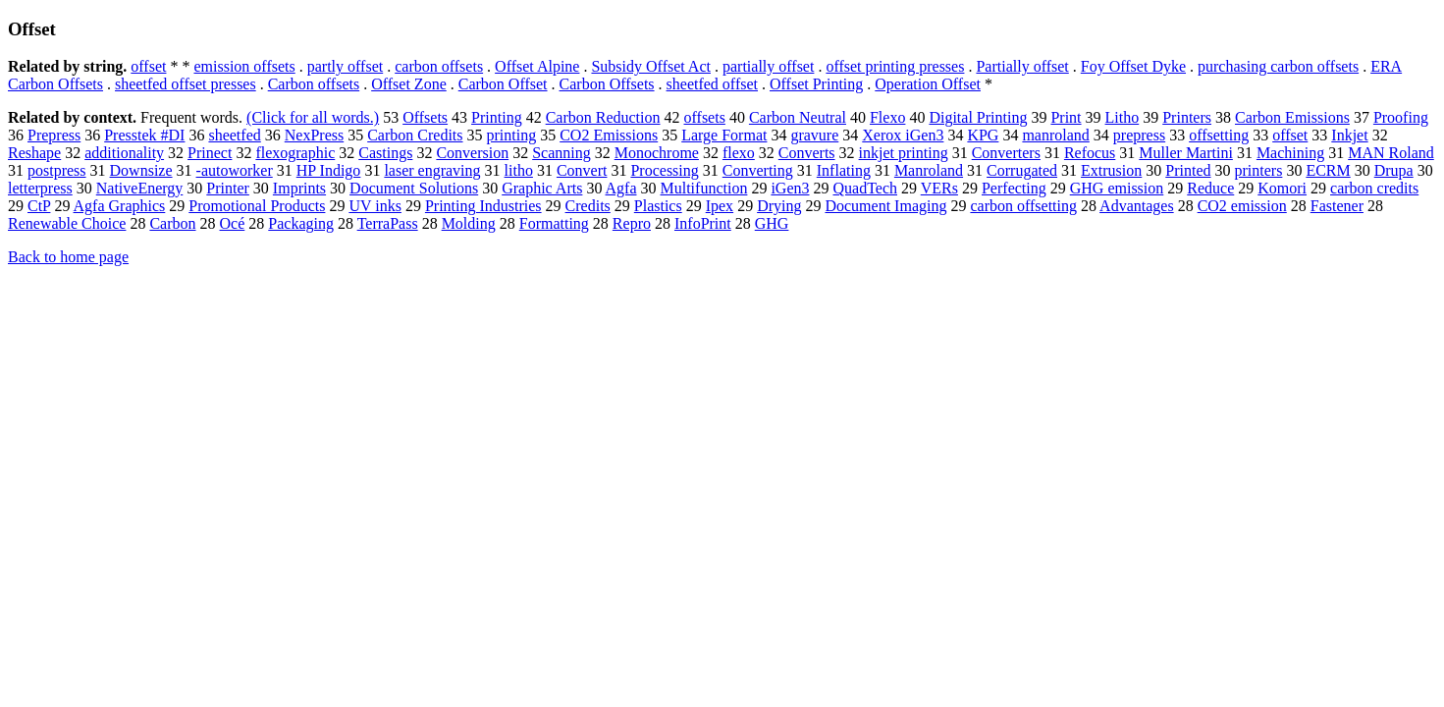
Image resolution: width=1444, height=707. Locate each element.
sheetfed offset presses (185, 84)
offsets (704, 117)
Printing (496, 117)
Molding (469, 223)
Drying (779, 205)
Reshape (34, 152)
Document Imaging (885, 205)
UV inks (374, 205)
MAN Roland (1391, 152)
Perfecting (1014, 188)
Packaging (301, 223)
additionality (124, 152)
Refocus (1089, 152)
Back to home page (68, 256)
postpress (56, 170)
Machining (1290, 152)
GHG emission (1117, 188)
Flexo (887, 117)
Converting (757, 170)
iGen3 (790, 188)
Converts (806, 152)
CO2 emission (1242, 205)
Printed (1187, 170)
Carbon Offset (503, 84)
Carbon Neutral (797, 117)
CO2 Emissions (609, 135)
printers (1259, 170)
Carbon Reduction (603, 117)
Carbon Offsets (607, 84)
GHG (772, 223)
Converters (1006, 152)
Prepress (53, 135)
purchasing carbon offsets (1278, 66)
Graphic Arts (542, 188)
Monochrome (657, 152)
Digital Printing (978, 117)
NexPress (314, 135)
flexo (738, 152)
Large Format (724, 135)
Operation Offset (928, 84)
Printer (227, 188)
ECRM (1328, 170)
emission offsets (243, 66)
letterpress (40, 188)
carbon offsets (439, 66)
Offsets (425, 117)
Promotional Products (256, 205)
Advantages (1136, 205)
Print (1065, 117)
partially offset (768, 66)
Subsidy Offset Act (650, 66)
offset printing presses (895, 66)
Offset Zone (409, 84)
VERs (939, 188)
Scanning (561, 152)
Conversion (472, 152)
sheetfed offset (712, 84)
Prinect (209, 152)
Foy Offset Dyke (1133, 66)
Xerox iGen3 (902, 135)
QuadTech (865, 188)
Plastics (658, 205)
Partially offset (1022, 66)
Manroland (928, 170)
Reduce (1210, 188)
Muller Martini (1186, 152)
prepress (1139, 135)
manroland (1055, 135)
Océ (232, 223)
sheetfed (234, 135)
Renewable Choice (67, 223)
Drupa (1394, 170)
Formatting (554, 223)
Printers (1186, 117)
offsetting (1219, 135)
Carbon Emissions (1292, 117)
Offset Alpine (537, 66)
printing (512, 135)
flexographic (295, 152)
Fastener (1337, 205)
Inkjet (1349, 135)
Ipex (719, 205)
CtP (38, 205)
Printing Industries (483, 205)
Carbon (172, 223)
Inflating (844, 170)
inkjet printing (903, 152)
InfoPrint (702, 223)
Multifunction (704, 188)
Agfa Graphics (120, 205)
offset (148, 66)
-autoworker (234, 170)
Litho (1122, 117)
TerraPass (387, 223)
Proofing (1400, 117)
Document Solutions (413, 188)
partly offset (345, 66)
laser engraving (432, 170)
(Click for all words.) (312, 117)
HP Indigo (328, 170)
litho (519, 170)
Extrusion (1111, 170)
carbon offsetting (1023, 205)
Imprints (299, 188)
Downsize (141, 170)
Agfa (621, 188)
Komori (1282, 188)
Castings (385, 152)
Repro (632, 223)
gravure (814, 135)
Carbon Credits (414, 135)
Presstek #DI (144, 135)
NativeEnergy (140, 188)
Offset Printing (816, 84)
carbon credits (1374, 188)
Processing (664, 170)
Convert (582, 170)
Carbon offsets (313, 84)
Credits (588, 205)
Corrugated (1022, 170)
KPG (982, 135)
